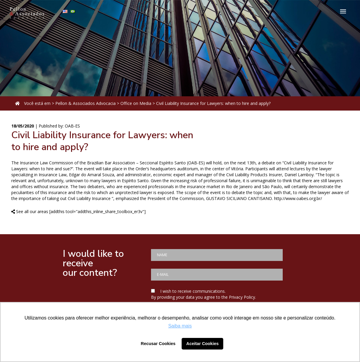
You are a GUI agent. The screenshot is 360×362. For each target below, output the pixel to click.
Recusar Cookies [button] (158, 343)
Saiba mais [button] (180, 325)
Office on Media (135, 103)
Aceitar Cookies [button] (202, 343)
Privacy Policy (242, 297)
